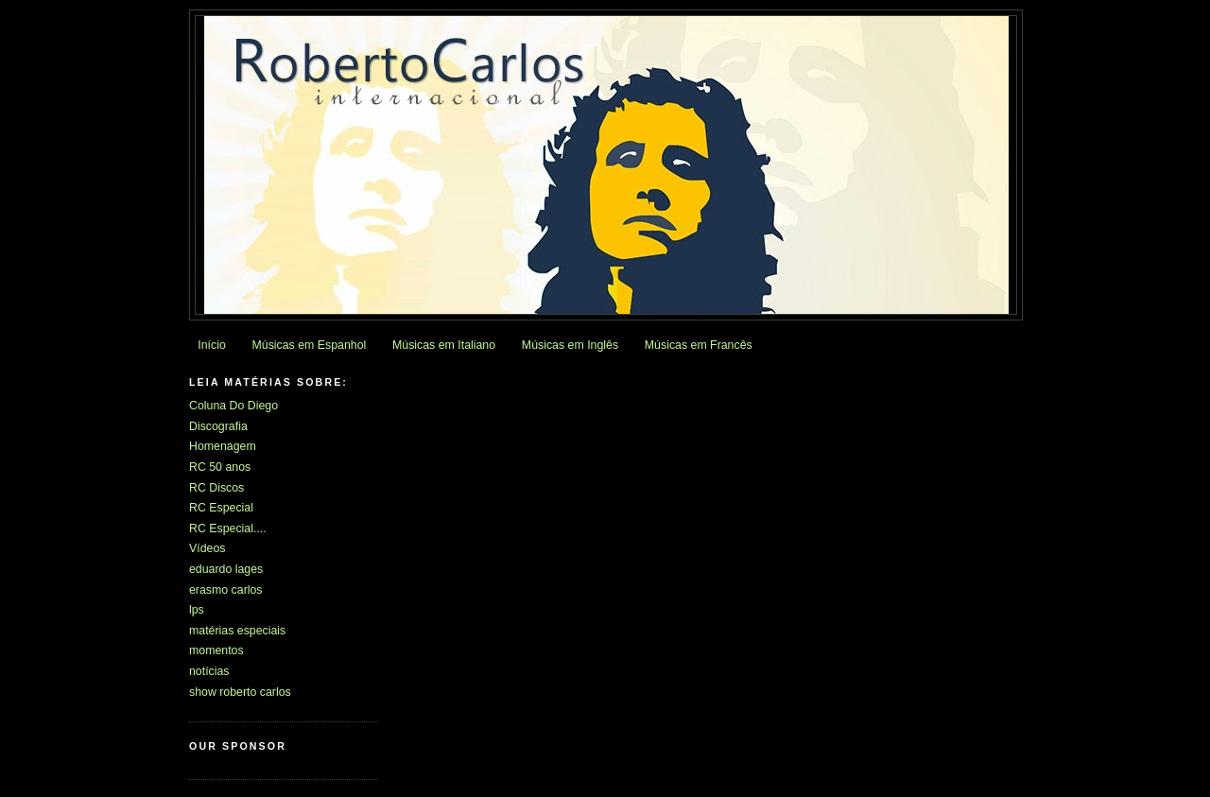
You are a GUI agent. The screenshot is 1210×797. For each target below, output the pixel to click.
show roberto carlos (240, 692)
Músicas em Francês (698, 345)
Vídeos (207, 548)
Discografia (218, 426)
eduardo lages (226, 569)
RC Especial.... (228, 528)
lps (196, 609)
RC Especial (221, 507)
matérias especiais (237, 630)
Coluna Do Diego (233, 405)
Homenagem (222, 446)
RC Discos (216, 487)
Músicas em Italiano (443, 345)
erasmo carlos (226, 590)
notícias (209, 671)
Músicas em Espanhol (309, 345)
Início (212, 345)
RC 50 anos (220, 467)
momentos (216, 650)
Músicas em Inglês (570, 345)
